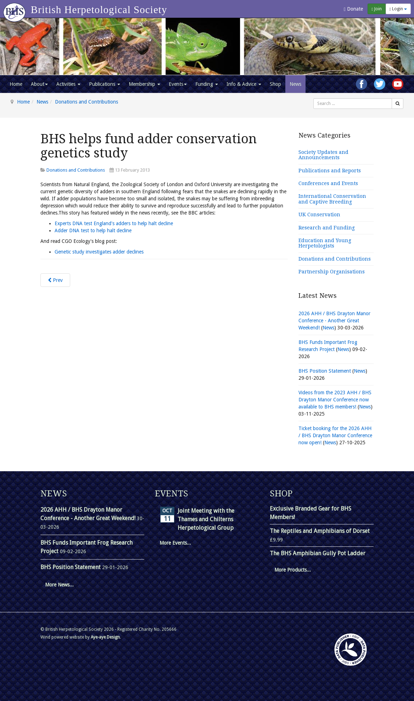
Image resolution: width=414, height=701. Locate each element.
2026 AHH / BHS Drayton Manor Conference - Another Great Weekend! (334, 320)
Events (178, 84)
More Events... (175, 543)
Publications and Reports (329, 170)
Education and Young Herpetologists (324, 243)
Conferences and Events (328, 183)
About (39, 84)
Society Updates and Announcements (323, 154)
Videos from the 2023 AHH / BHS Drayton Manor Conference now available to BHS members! (334, 400)
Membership (144, 84)
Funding (206, 84)
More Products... (292, 570)
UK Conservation (319, 214)
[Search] (397, 103)
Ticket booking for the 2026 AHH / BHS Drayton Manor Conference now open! (335, 435)
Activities (68, 84)
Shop (275, 84)
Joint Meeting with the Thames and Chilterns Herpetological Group (206, 519)
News (295, 84)
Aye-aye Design (105, 637)
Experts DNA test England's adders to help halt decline (114, 223)
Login (398, 8)
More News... (59, 585)
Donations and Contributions (86, 102)
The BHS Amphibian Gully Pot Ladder (317, 553)
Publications (104, 84)
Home (16, 84)
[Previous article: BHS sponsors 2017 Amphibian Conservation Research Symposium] (55, 280)
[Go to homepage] (15, 9)
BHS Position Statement (325, 371)
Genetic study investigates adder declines (99, 252)
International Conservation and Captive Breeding (332, 198)
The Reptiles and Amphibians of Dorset (320, 531)
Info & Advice (243, 84)
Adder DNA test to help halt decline (93, 230)
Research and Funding (326, 227)
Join (376, 8)
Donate (353, 9)
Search (313, 98)
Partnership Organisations (331, 271)
